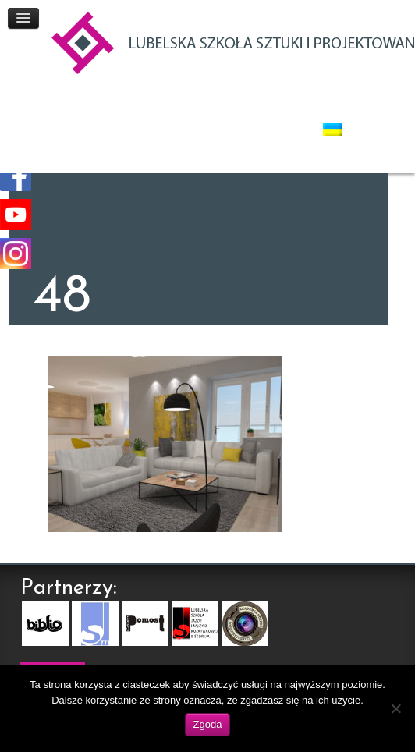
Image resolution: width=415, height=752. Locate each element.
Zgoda (207, 724)
